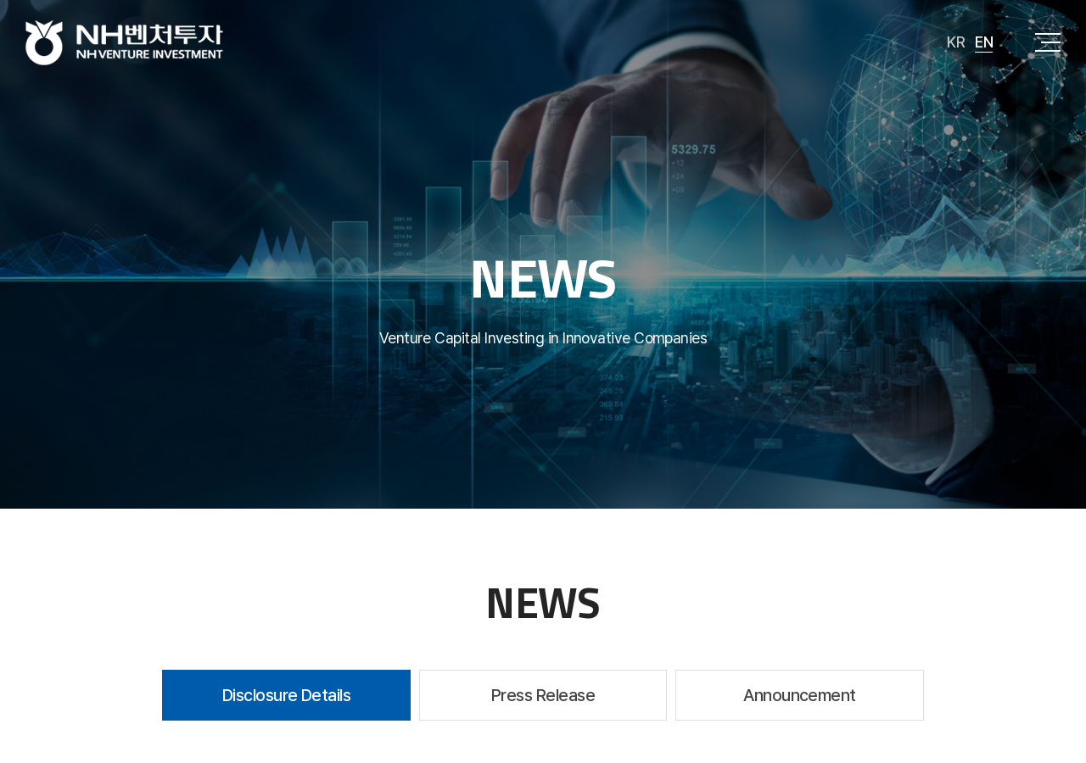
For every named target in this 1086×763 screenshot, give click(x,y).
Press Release (543, 695)
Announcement (799, 695)
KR (956, 42)
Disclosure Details (286, 695)
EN (984, 42)
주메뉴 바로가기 (0, 0)
